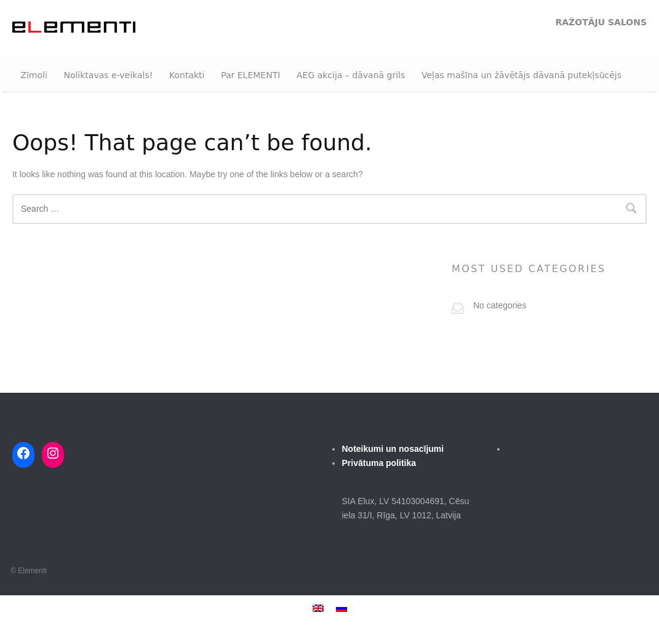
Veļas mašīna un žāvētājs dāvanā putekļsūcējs (521, 75)
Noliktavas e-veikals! (108, 75)
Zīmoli (33, 75)
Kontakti (186, 75)
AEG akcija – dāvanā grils (351, 75)
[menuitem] (318, 608)
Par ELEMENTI (250, 75)
